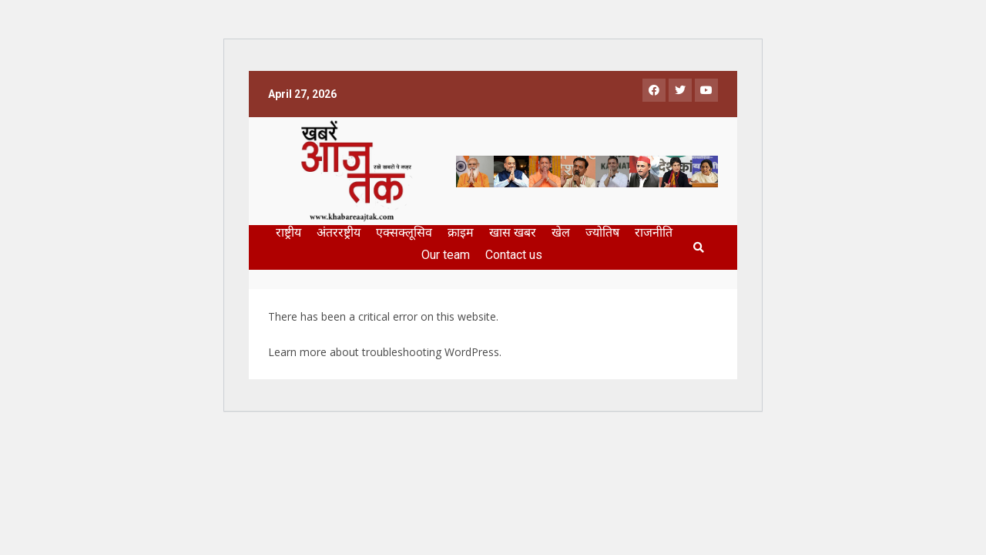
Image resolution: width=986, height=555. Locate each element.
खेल (561, 232)
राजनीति (653, 232)
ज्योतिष (602, 232)
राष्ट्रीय (288, 232)
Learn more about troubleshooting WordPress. (384, 352)
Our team (445, 254)
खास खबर (512, 232)
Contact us (513, 254)
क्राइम (461, 232)
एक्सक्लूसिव (404, 232)
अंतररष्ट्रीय (339, 232)
